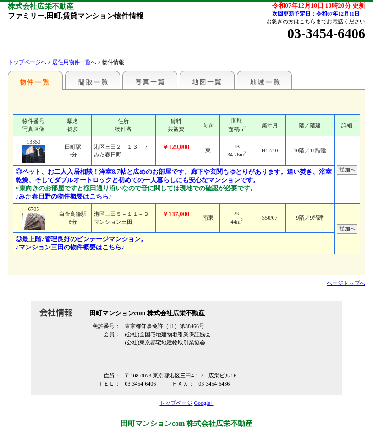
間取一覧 (92, 80)
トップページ (175, 403)
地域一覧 (264, 80)
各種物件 (35, 80)
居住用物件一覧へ (74, 62)
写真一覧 (149, 80)
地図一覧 (207, 80)
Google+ (203, 403)
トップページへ (27, 62)
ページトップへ (346, 283)
